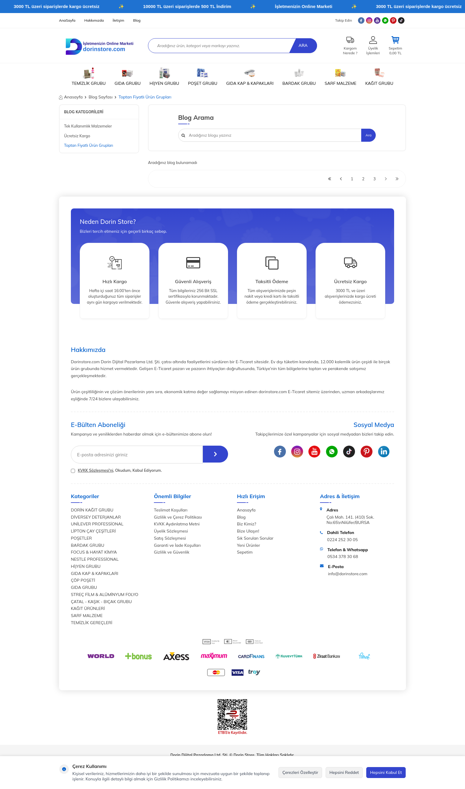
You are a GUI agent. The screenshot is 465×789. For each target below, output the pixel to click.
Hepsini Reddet (344, 772)
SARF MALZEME (340, 76)
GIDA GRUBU (127, 76)
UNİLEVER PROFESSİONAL (97, 524)
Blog (137, 20)
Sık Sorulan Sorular (255, 538)
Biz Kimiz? (246, 524)
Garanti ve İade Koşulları (177, 545)
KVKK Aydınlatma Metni (177, 524)
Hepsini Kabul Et (386, 772)
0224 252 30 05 (342, 539)
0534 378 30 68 (342, 556)
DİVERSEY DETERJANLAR (96, 517)
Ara (302, 45)
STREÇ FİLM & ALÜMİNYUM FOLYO (104, 594)
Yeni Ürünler (248, 545)
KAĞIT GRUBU (379, 76)
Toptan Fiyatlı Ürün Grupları (88, 145)
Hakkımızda (94, 20)
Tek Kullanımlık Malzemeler (88, 126)
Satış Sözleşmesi (170, 538)
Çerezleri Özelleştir (300, 772)
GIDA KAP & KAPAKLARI (250, 76)
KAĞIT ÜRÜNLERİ (88, 608)
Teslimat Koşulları (170, 510)
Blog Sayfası (101, 97)
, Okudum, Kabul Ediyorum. (116, 470)
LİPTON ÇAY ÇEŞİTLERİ (93, 531)
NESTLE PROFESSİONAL (95, 559)
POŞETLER (81, 538)
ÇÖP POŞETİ (83, 580)
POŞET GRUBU (202, 76)
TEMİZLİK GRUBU (89, 76)
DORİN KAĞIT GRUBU (92, 510)
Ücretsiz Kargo (77, 135)
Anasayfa (71, 97)
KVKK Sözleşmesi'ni (95, 470)
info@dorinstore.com (347, 573)
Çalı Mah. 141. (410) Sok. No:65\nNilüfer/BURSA (350, 519)
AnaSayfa (67, 20)
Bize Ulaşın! (248, 531)
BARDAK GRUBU (299, 76)
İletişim (118, 20)
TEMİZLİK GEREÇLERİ (91, 622)
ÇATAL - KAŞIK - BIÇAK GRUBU (101, 601)
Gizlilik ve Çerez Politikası (178, 517)
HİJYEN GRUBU (164, 76)
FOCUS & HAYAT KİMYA (94, 552)
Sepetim (245, 552)
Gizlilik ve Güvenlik (171, 552)
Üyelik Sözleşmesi (171, 531)
